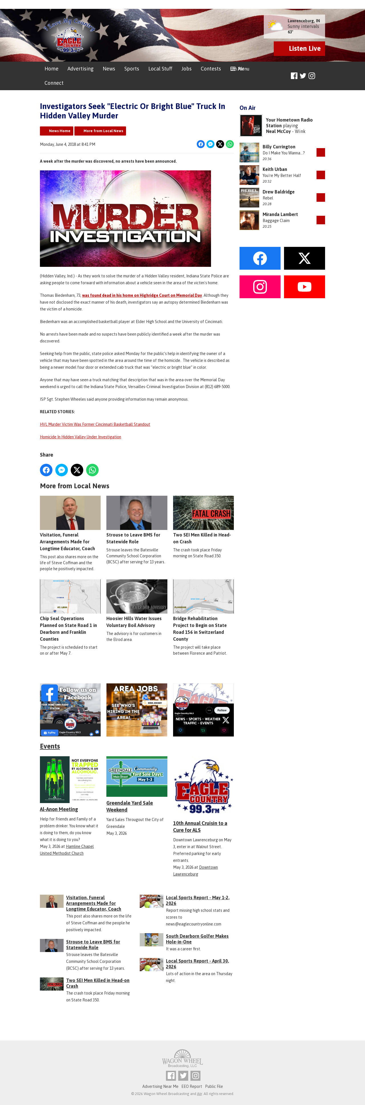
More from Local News (103, 131)
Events (50, 746)
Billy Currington (279, 146)
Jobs (186, 69)
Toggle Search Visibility (321, 76)
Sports (131, 69)
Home (51, 69)
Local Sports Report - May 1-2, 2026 (198, 900)
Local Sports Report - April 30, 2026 (197, 963)
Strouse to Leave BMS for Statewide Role (136, 520)
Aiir (199, 1094)
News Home (59, 131)
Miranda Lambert (280, 214)
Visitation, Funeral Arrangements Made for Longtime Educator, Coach (70, 523)
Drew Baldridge (279, 191)
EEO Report (191, 1086)
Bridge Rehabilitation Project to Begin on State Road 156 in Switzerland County (203, 610)
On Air (237, 69)
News (109, 69)
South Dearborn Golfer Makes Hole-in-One (197, 938)
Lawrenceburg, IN (304, 21)
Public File (214, 1086)
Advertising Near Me (160, 1086)
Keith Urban (275, 169)
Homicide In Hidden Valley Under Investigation (80, 437)
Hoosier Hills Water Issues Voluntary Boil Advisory (136, 603)
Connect (54, 83)
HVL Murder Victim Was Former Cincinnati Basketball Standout (95, 424)
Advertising (81, 69)
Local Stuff (160, 69)
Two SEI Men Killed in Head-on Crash (203, 520)
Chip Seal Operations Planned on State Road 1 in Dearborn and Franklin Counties (70, 610)
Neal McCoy (278, 131)
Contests (211, 69)
